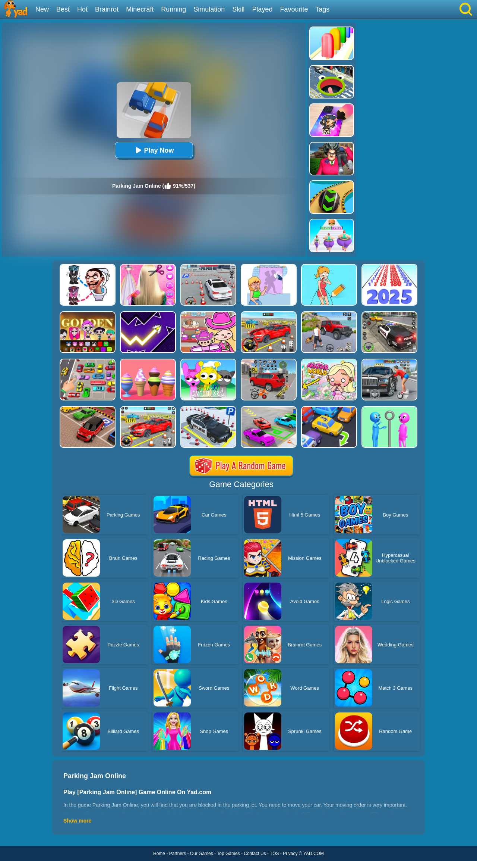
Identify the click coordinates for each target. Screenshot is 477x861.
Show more (77, 821)
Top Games (228, 853)
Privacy (290, 853)
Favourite (294, 9)
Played (262, 9)
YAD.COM (313, 853)
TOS (274, 853)
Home (159, 853)
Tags (322, 9)
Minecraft (140, 9)
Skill (238, 9)
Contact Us (255, 853)
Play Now (153, 150)
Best (63, 9)
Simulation (209, 9)
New (42, 9)
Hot (82, 9)
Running (173, 9)
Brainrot (107, 9)
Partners (177, 853)
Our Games (201, 853)
